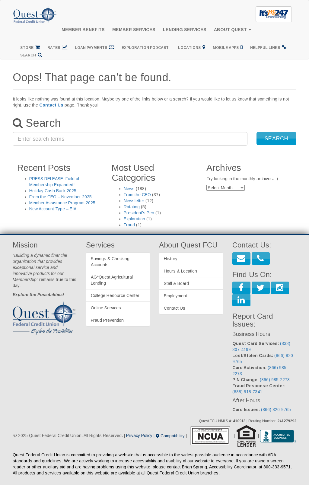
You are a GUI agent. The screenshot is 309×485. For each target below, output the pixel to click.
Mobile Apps (228, 47)
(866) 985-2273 (275, 379)
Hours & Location (180, 271)
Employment (175, 295)
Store (30, 47)
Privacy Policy (139, 435)
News (129, 188)
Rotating (132, 206)
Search (31, 54)
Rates (57, 47)
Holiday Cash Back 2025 (52, 190)
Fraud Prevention (107, 320)
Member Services (133, 29)
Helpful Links (268, 47)
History (170, 258)
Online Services (106, 307)
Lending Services (184, 29)
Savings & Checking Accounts (110, 261)
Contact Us (51, 105)
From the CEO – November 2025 (60, 196)
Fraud (129, 224)
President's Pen (139, 212)
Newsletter (134, 200)
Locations (191, 47)
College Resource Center (115, 295)
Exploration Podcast (146, 48)
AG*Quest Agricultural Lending (112, 280)
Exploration (134, 218)
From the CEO (137, 194)
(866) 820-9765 (276, 409)
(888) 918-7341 (247, 391)
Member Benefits (83, 29)
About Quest (232, 29)
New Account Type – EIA (52, 208)
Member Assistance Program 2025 (62, 202)
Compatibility (170, 435)
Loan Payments (94, 47)
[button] (276, 138)
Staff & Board (176, 283)
